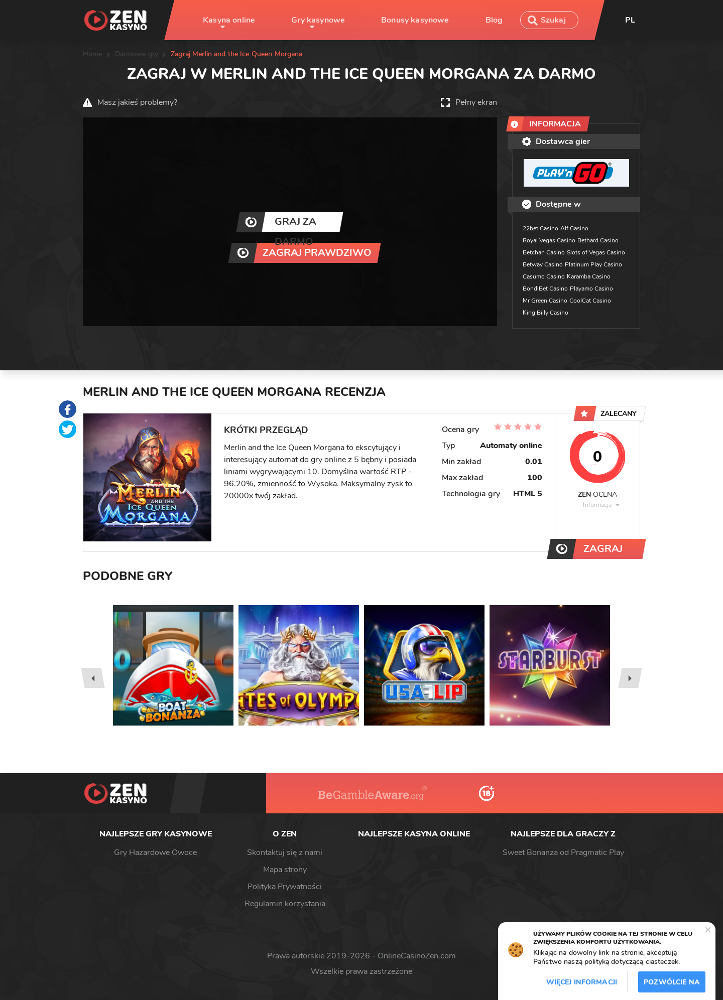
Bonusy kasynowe (415, 20)
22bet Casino (540, 228)
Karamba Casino (589, 276)
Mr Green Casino (545, 301)
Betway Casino (543, 264)
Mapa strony (285, 869)
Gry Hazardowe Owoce (155, 852)
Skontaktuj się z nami (284, 852)
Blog (494, 20)
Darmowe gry (137, 54)
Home (92, 54)
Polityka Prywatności (285, 886)
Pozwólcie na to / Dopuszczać (672, 984)
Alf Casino (574, 228)
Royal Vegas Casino (549, 240)
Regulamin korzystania (285, 903)
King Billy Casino (545, 313)
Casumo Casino (544, 276)
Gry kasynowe (318, 20)
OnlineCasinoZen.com (417, 955)
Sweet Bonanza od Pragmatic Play (563, 852)
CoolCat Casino (590, 301)
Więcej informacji (581, 982)
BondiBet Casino (545, 288)
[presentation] (92, 678)
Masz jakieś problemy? (137, 102)
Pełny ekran (476, 102)
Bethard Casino (598, 240)
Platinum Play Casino (593, 264)
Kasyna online (229, 20)
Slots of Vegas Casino (596, 252)
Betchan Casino (544, 252)
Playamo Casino (591, 288)
